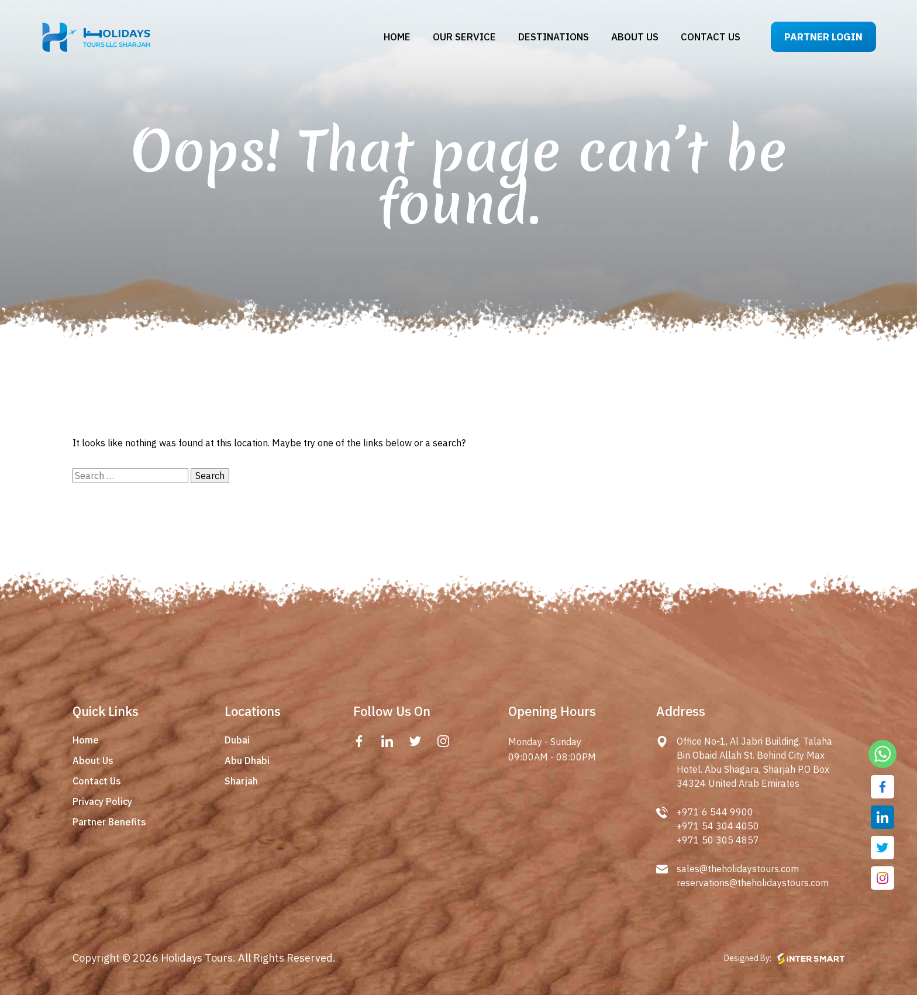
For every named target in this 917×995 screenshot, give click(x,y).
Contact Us (97, 781)
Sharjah (241, 781)
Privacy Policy (102, 801)
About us (635, 36)
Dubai (237, 740)
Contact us (710, 36)
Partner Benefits (109, 822)
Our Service (464, 36)
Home (397, 36)
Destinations (553, 36)
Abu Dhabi (247, 760)
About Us (93, 760)
